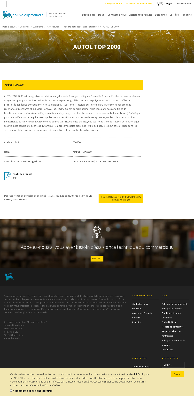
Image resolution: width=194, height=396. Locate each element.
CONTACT (97, 258)
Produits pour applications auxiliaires (81, 26)
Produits (187, 14)
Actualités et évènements (139, 3)
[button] (138, 85)
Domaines (161, 14)
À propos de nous (113, 3)
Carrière (174, 14)
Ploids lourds (53, 26)
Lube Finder (88, 14)
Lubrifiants (38, 26)
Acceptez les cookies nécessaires (33, 390)
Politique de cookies (172, 308)
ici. (135, 374)
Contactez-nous (117, 14)
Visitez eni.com (184, 3)
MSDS (101, 14)
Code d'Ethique (169, 322)
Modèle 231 (167, 349)
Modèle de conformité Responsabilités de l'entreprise (173, 331)
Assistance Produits (140, 14)
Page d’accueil (9, 26)
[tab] (72, 85)
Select (168, 365)
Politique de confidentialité (175, 303)
